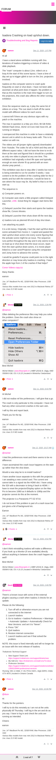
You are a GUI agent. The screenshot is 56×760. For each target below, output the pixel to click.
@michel (6, 450)
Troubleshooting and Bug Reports (22, 37)
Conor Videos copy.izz (12, 264)
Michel (10, 302)
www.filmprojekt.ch (22, 368)
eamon (11, 48)
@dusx (5, 691)
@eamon (6, 307)
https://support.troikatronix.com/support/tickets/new (28, 655)
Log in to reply (46, 38)
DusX (10, 582)
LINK (14, 198)
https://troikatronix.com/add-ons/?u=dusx (35, 658)
